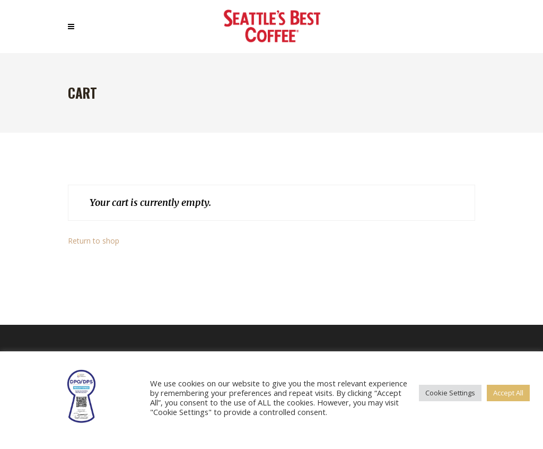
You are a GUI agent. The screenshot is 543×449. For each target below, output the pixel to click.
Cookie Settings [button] (450, 393)
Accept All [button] (508, 393)
